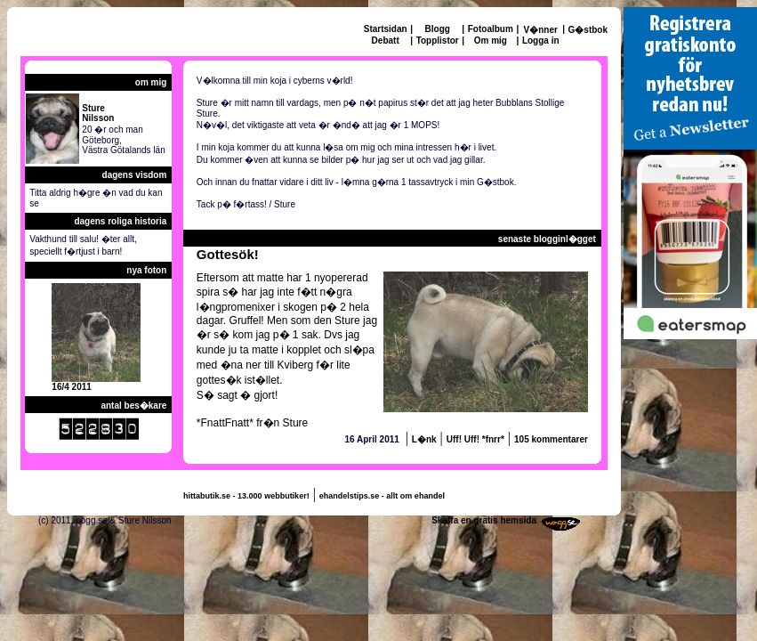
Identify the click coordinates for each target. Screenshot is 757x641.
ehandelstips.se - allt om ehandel (382, 495)
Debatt (385, 40)
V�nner (541, 30)
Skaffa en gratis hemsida (483, 520)
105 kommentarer (551, 439)
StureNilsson (98, 113)
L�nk (424, 439)
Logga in (541, 40)
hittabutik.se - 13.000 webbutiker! (246, 495)
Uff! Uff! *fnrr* (475, 439)
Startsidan (385, 29)
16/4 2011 (72, 387)
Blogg (437, 29)
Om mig (490, 40)
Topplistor (437, 40)
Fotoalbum (490, 29)
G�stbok (588, 30)
